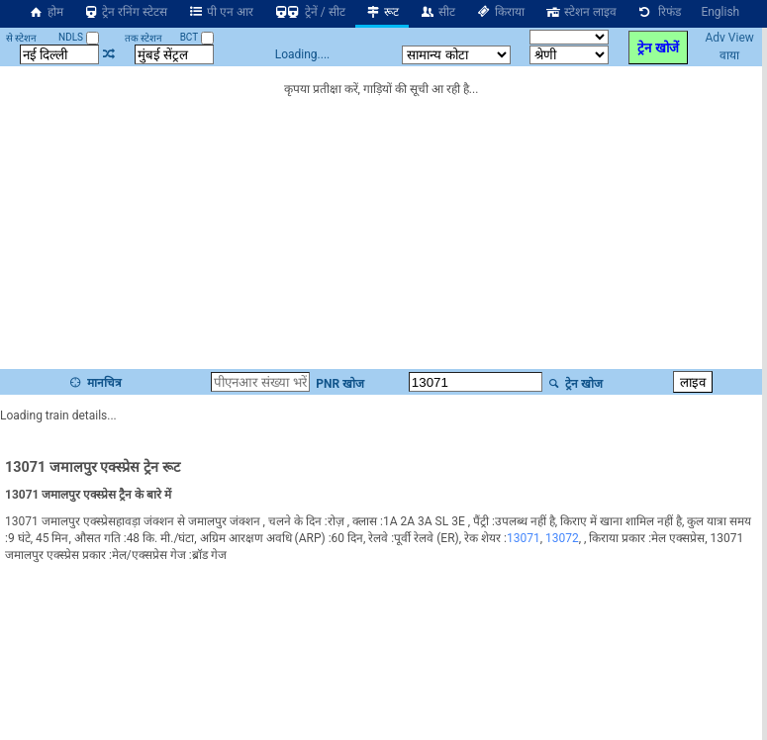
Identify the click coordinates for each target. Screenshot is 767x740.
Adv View (729, 38)
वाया (729, 55)
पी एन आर (220, 12)
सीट (437, 12)
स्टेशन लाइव (580, 12)
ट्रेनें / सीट (309, 12)
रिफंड (659, 12)
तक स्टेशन (143, 38)
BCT (197, 37)
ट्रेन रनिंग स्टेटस (125, 12)
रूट (382, 12)
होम (45, 12)
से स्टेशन (21, 38)
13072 (562, 538)
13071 (523, 538)
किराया (500, 12)
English (720, 12)
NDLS (78, 37)
